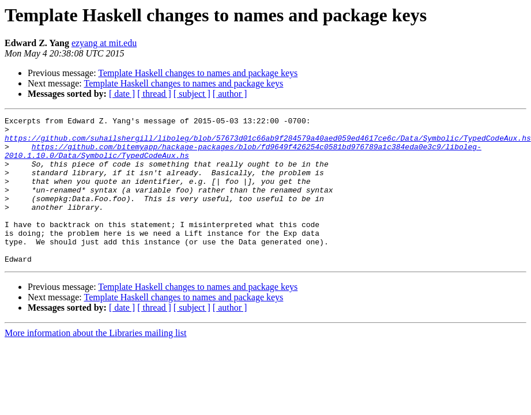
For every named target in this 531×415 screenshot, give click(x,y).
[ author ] (230, 94)
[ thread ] (154, 94)
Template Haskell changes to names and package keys (197, 73)
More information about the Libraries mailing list (95, 362)
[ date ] (122, 94)
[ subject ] (192, 94)
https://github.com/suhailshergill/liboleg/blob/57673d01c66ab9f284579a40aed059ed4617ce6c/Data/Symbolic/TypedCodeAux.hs (268, 143)
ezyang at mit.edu (104, 43)
